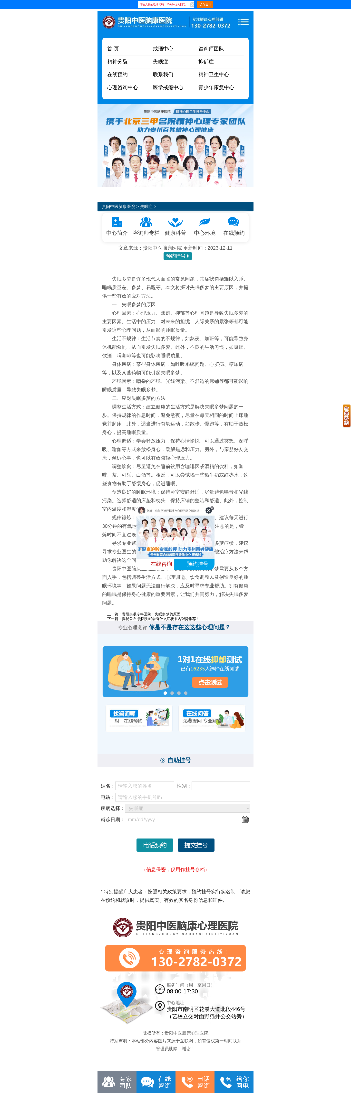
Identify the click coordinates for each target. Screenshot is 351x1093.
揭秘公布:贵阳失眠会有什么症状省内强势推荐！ (161, 619)
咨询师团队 (211, 49)
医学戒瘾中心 (169, 88)
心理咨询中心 (123, 88)
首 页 (113, 49)
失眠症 (161, 62)
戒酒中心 (163, 49)
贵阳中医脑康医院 (119, 206)
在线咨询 (161, 564)
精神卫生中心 (214, 75)
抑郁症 (206, 62)
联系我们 (163, 75)
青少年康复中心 (217, 88)
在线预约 (118, 75)
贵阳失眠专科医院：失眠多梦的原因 (151, 614)
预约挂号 (197, 564)
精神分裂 (118, 62)
